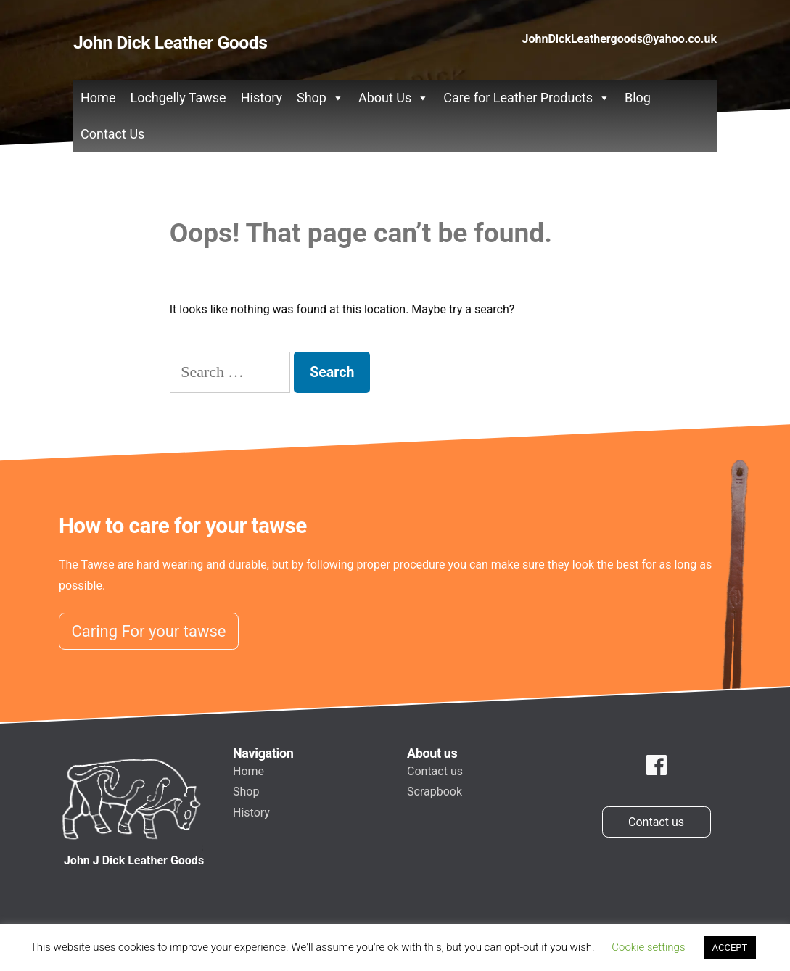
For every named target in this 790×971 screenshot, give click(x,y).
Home (98, 97)
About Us (393, 98)
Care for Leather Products (526, 98)
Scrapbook (434, 791)
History (261, 97)
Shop (320, 98)
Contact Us (112, 133)
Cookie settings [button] (648, 947)
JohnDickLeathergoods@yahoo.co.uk (619, 39)
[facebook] (656, 766)
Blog (638, 97)
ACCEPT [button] (730, 947)
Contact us (435, 771)
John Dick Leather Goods (170, 42)
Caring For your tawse (149, 631)
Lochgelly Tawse (178, 97)
